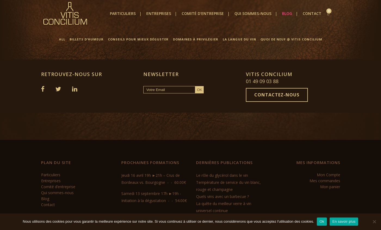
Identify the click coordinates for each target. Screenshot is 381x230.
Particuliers (50, 174)
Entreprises (51, 180)
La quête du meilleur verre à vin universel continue (223, 207)
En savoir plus (343, 221)
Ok (322, 221)
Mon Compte (328, 174)
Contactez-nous (276, 95)
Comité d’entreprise (58, 186)
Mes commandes (324, 180)
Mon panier (330, 186)
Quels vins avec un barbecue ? (222, 196)
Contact (48, 204)
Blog (45, 198)
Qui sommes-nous (57, 192)
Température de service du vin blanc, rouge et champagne (228, 186)
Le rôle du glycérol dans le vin (222, 175)
